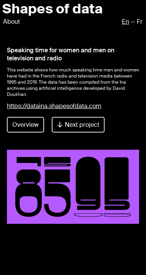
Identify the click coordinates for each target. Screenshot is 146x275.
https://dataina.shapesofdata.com (54, 106)
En (125, 22)
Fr (140, 22)
